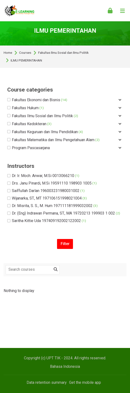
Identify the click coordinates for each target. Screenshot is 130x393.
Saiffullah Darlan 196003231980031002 (46, 191)
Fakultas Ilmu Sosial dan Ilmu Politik (63, 52)
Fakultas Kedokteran (29, 124)
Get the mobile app (85, 382)
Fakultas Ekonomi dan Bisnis (37, 100)
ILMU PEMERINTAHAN (26, 60)
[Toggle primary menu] (122, 11)
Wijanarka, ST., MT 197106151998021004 (47, 198)
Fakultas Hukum (25, 108)
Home (8, 52)
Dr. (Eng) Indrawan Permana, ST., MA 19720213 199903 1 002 (63, 213)
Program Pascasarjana (28, 148)
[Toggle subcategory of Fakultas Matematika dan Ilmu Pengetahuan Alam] (120, 140)
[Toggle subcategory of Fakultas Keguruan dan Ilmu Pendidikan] (120, 132)
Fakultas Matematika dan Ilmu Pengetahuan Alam (53, 140)
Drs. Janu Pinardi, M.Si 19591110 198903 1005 (52, 183)
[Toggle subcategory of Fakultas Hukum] (120, 108)
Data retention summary (47, 382)
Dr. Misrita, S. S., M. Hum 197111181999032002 (52, 206)
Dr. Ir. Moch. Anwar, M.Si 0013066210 (43, 176)
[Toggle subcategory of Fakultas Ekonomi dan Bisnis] (120, 100)
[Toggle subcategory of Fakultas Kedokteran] (120, 124)
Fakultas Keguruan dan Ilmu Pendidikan (45, 132)
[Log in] (110, 11)
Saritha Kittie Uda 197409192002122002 (46, 221)
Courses (25, 52)
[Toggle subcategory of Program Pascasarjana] (120, 148)
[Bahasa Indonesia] (65, 366)
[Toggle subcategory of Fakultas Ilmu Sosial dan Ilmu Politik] (120, 116)
